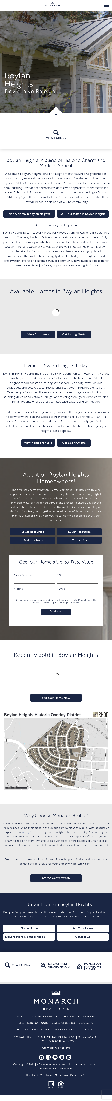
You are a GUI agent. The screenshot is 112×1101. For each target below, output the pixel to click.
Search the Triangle (40, 1023)
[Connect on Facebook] (41, 1063)
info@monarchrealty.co (56, 1047)
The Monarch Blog (65, 1035)
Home (20, 1023)
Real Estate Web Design (41, 1081)
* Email (61, 595)
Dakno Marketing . (73, 1081)
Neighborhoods (37, 1029)
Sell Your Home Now (56, 704)
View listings (56, 141)
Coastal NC (86, 1029)
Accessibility (65, 1075)
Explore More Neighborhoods (25, 943)
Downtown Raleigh (30, 98)
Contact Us (88, 1035)
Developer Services (63, 1029)
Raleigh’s (27, 838)
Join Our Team (41, 1035)
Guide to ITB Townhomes (79, 1023)
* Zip (59, 581)
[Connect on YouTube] (55, 1063)
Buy (58, 1023)
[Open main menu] (106, 8)
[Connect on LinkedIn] (68, 1063)
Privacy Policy (47, 1075)
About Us (22, 1035)
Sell (21, 1029)
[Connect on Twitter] (61, 1063)
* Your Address (23, 581)
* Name (18, 595)
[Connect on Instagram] (48, 1063)
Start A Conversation (56, 884)
